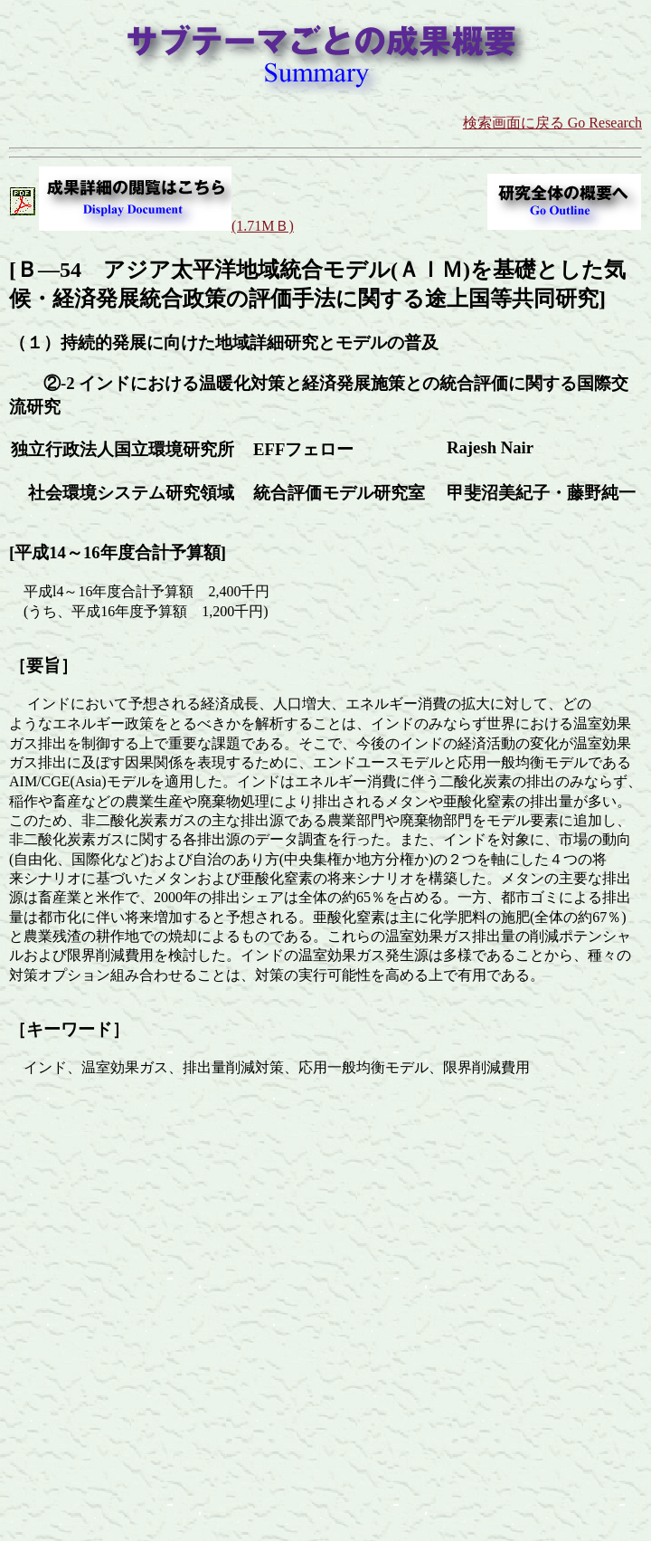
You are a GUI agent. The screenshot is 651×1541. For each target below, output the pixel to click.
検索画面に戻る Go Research (552, 122)
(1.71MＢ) (262, 225)
